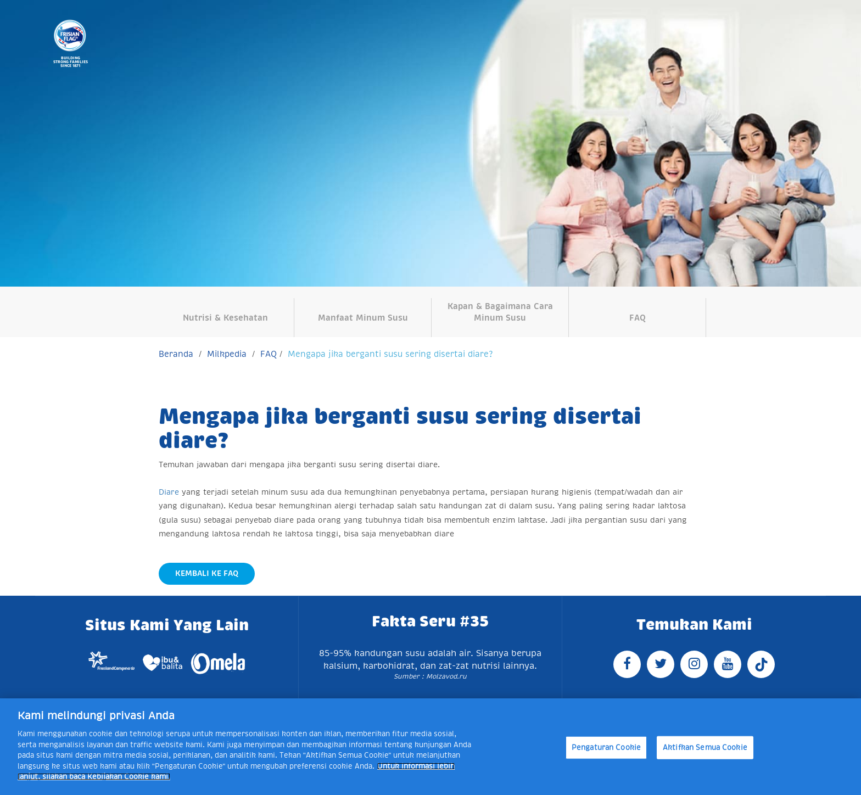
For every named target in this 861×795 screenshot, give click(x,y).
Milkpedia (227, 354)
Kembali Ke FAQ (206, 573)
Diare (169, 492)
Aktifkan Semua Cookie (705, 747)
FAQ (637, 317)
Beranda (176, 354)
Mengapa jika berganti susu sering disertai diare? (390, 354)
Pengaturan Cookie (606, 747)
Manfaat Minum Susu (363, 317)
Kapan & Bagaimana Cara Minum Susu (500, 312)
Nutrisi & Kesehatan (225, 317)
